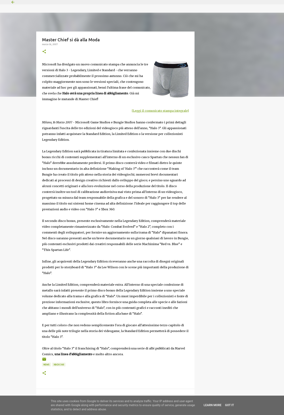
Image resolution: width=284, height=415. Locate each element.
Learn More (212, 405)
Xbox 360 (59, 364)
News (46, 364)
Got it (229, 405)
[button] (44, 51)
